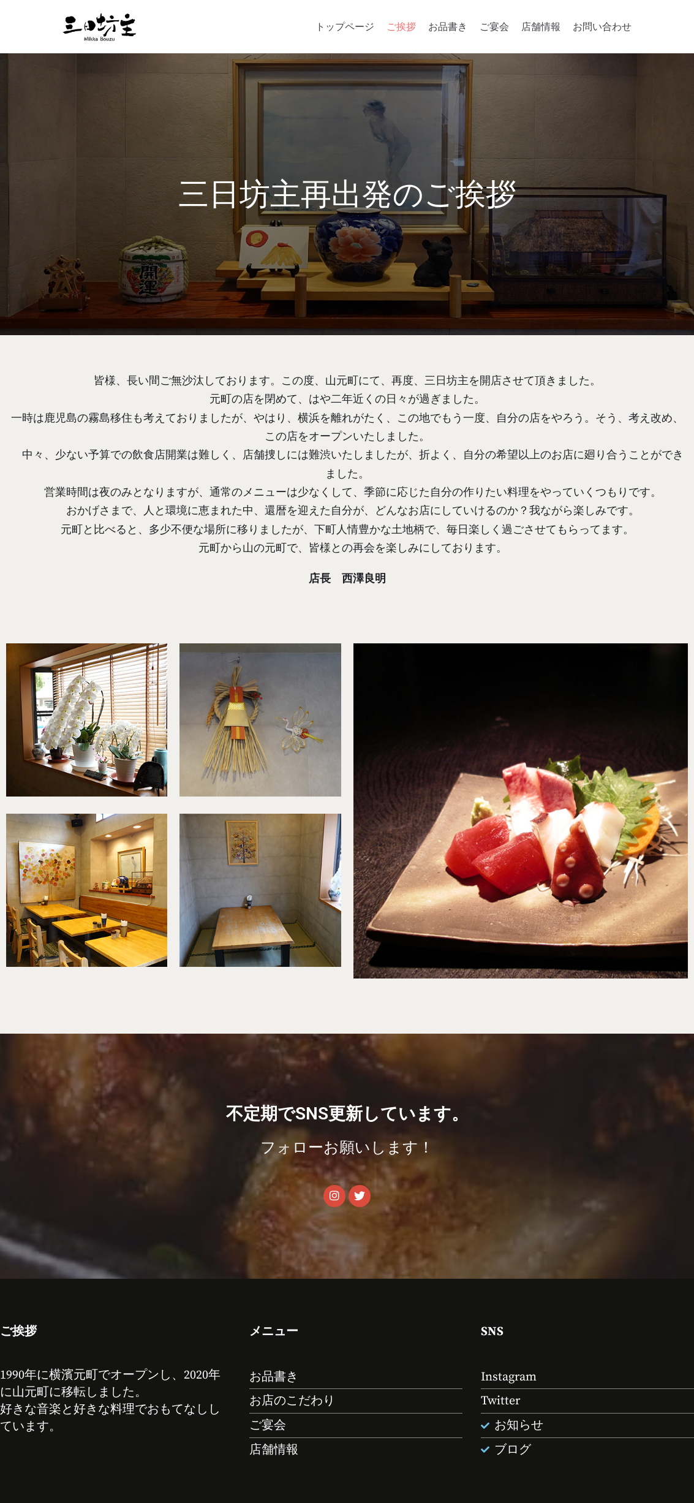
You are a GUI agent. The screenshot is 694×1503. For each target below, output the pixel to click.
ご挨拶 (401, 26)
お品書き (447, 26)
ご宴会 (494, 26)
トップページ (344, 26)
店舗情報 (540, 26)
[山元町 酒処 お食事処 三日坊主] (99, 26)
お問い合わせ (602, 26)
